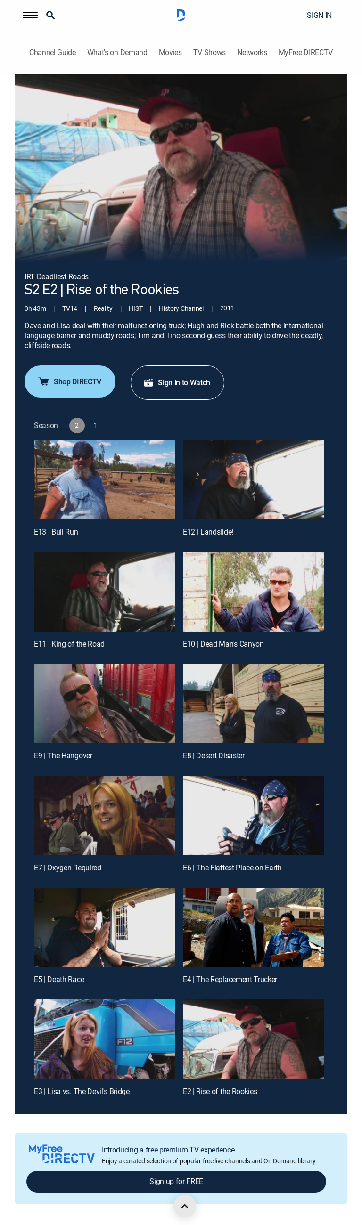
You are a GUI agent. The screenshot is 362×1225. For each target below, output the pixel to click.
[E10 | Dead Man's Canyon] (253, 592)
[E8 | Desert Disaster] (253, 704)
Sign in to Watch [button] (176, 382)
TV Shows (209, 52)
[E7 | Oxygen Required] (104, 815)
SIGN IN (319, 15)
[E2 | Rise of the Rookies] (253, 1039)
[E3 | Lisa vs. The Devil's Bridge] (104, 1039)
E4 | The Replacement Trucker (230, 979)
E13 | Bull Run (56, 532)
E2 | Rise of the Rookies (220, 1091)
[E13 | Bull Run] (104, 480)
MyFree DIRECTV (306, 52)
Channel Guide (52, 52)
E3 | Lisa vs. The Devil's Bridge (82, 1091)
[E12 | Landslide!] (253, 480)
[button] (30, 15)
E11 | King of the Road (69, 644)
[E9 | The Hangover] (104, 704)
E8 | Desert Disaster (214, 755)
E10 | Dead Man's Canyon (223, 644)
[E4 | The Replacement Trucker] (253, 927)
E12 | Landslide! (208, 532)
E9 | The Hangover (63, 755)
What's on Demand (117, 52)
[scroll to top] (185, 1206)
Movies (170, 52)
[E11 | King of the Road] (104, 592)
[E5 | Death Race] (104, 927)
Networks (252, 52)
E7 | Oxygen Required (67, 867)
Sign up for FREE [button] (176, 1181)
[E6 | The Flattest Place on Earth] (253, 815)
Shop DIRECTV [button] (69, 381)
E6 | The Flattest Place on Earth (232, 867)
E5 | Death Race (59, 979)
